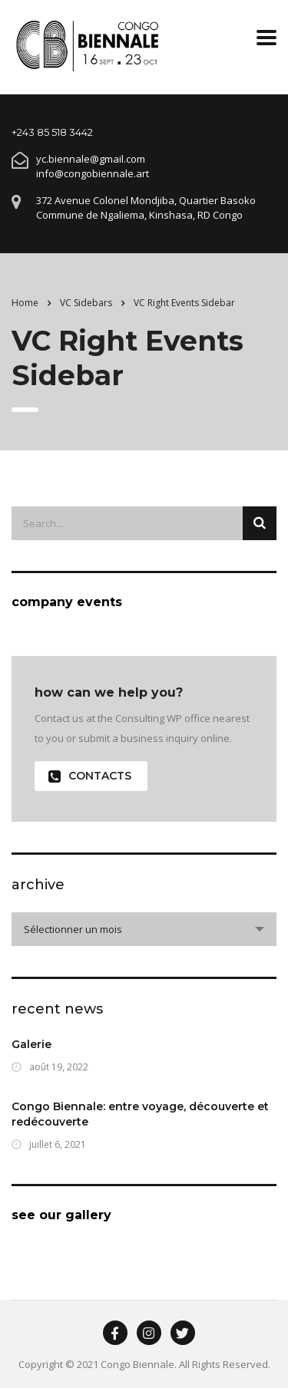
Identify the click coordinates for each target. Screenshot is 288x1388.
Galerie (31, 1044)
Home (25, 302)
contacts (89, 776)
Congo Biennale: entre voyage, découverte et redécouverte (140, 1114)
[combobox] (144, 929)
